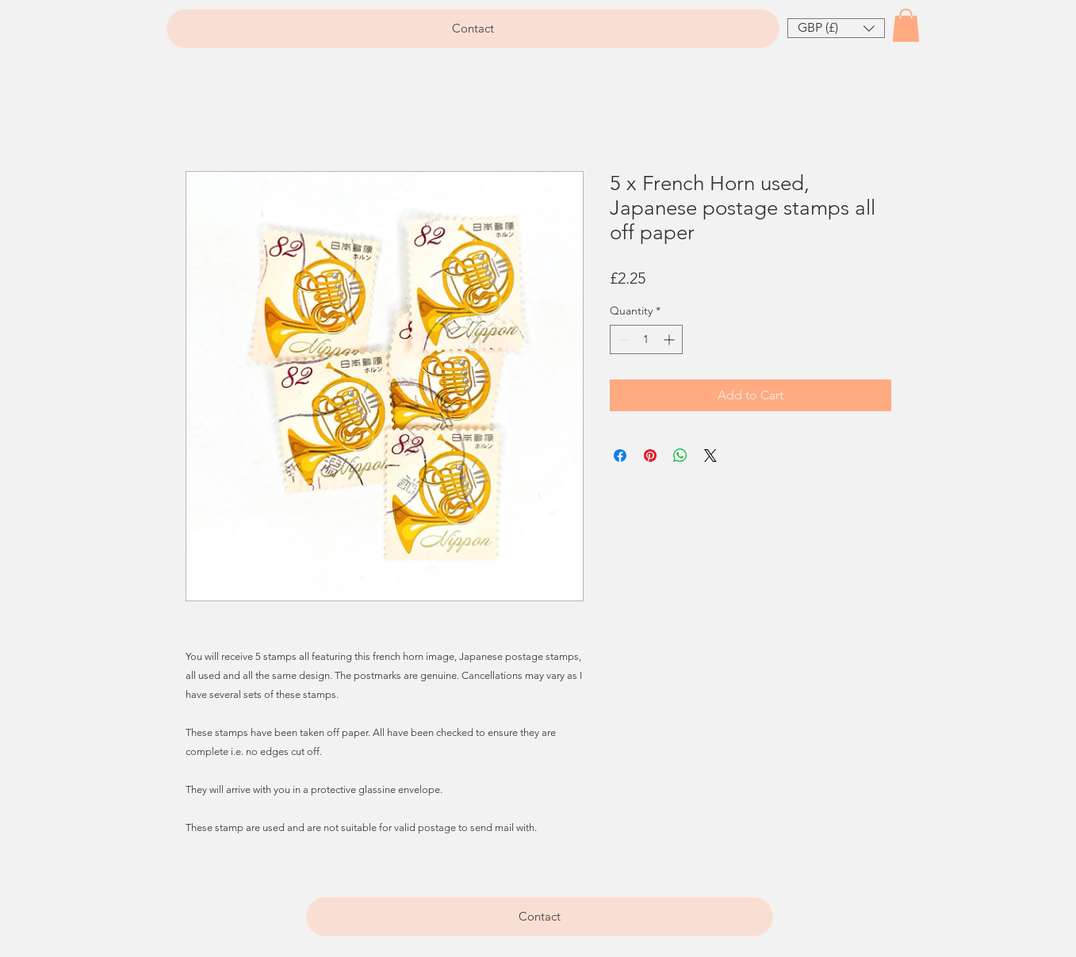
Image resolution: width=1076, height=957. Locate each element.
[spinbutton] (646, 339)
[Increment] (670, 339)
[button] (836, 28)
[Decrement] (622, 339)
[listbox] (836, 28)
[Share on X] (710, 455)
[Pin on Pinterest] (650, 455)
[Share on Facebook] (620, 455)
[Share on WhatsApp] (680, 455)
